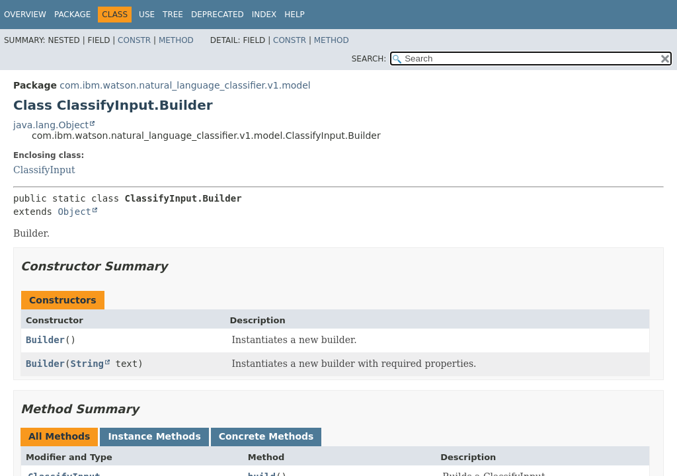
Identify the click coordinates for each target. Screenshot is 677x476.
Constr (134, 40)
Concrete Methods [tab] (266, 436)
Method (176, 40)
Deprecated (217, 14)
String (87, 363)
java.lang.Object (51, 125)
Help (294, 14)
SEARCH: (369, 58)
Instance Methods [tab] (154, 436)
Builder (45, 340)
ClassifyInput (44, 170)
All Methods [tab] (59, 436)
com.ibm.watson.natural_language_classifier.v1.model (185, 85)
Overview (25, 14)
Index (264, 14)
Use (147, 14)
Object (74, 211)
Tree (173, 14)
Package (72, 14)
